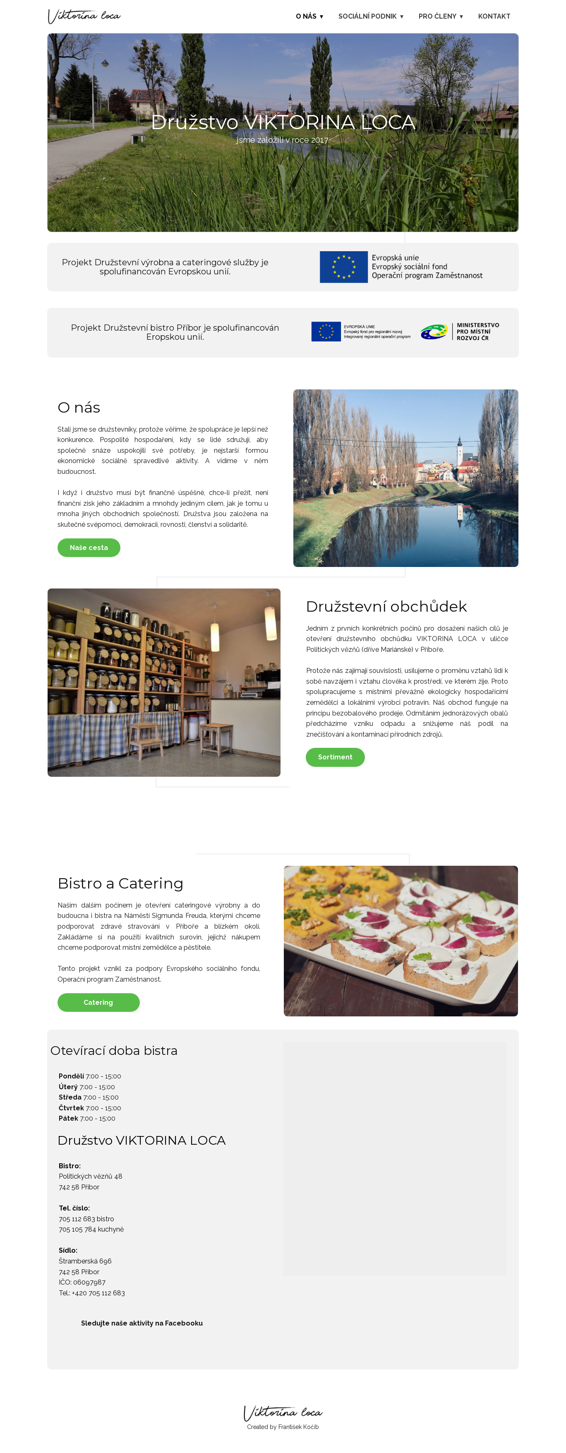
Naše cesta (89, 548)
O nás (306, 16)
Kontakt (494, 16)
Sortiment (335, 757)
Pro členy (437, 16)
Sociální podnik (367, 16)
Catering (98, 1002)
